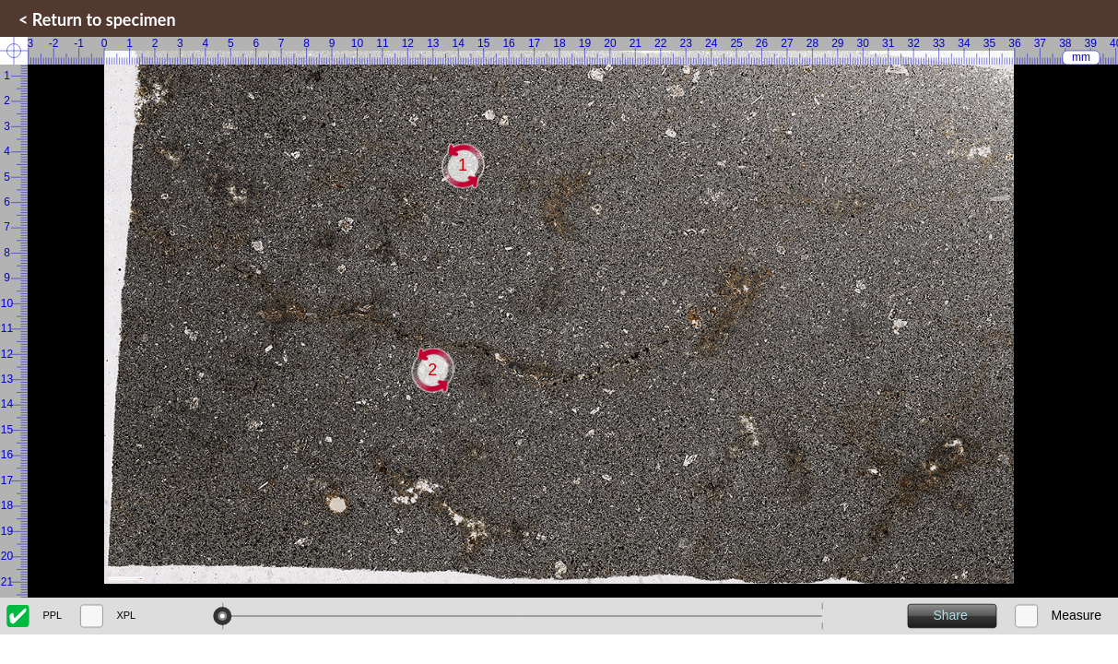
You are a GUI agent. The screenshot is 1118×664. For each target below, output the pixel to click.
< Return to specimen (97, 19)
